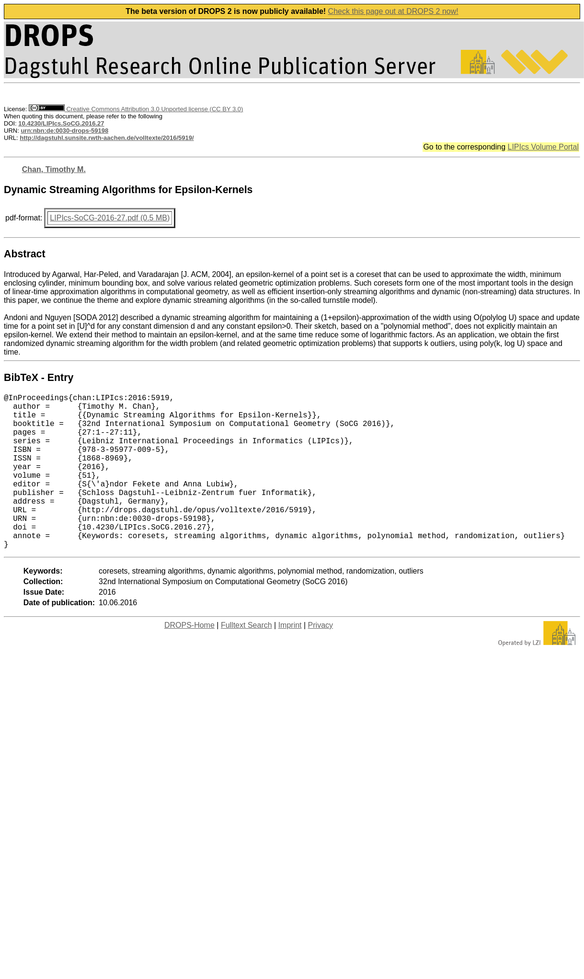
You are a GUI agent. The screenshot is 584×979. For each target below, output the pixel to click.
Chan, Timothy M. (54, 169)
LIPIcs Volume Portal (543, 147)
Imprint (290, 660)
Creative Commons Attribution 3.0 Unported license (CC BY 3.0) (136, 109)
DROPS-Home (189, 660)
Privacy (320, 660)
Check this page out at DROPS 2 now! (393, 11)
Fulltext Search (246, 660)
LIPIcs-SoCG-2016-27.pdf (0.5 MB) (110, 218)
